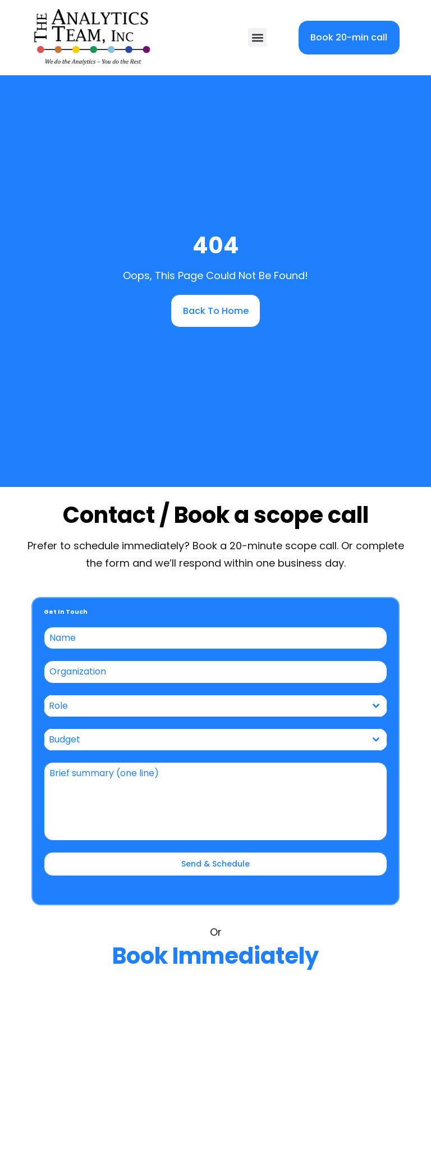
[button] (257, 37)
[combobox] (215, 706)
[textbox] (204, 706)
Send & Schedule (215, 863)
